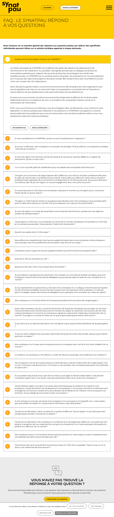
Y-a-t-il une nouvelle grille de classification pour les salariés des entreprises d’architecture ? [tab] (55, 167)
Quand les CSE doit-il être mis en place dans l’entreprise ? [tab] (40, 267)
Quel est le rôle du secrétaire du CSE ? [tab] (32, 259)
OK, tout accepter (76, 506)
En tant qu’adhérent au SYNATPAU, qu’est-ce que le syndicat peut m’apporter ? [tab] (50, 138)
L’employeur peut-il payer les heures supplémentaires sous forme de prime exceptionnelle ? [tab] (56, 251)
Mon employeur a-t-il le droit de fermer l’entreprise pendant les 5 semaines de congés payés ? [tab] (56, 300)
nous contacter (39, 128)
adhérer (47, 8)
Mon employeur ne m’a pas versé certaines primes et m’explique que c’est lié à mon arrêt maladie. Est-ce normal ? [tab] (61, 345)
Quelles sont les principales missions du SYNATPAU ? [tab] (38, 59)
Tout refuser (96, 506)
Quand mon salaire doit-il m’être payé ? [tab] (32, 232)
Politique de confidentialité (66, 513)
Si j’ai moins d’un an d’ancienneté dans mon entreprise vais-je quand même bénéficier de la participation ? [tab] (61, 325)
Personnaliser (45, 513)
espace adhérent (70, 8)
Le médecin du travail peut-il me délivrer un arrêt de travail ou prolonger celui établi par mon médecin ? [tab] (61, 355)
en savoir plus (19, 128)
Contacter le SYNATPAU (57, 499)
